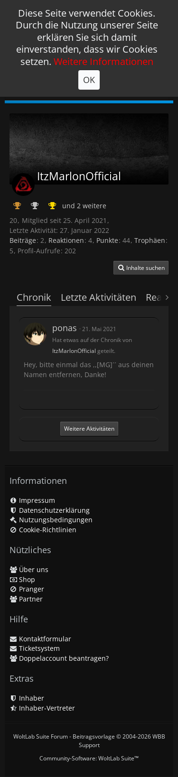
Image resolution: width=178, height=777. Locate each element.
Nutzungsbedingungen (51, 519)
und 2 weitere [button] (84, 205)
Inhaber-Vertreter (42, 707)
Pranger (26, 588)
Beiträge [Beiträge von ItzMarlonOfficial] (22, 240)
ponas (64, 327)
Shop (22, 579)
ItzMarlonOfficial (74, 351)
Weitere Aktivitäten (89, 429)
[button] (141, 268)
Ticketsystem (34, 648)
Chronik (34, 297)
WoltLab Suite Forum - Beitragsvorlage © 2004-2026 (89, 740)
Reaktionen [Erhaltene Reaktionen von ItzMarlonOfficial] (66, 240)
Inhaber (26, 698)
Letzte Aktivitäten (98, 297)
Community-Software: (89, 758)
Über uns (28, 569)
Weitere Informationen (103, 61)
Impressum (32, 500)
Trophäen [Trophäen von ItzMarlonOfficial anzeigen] (149, 240)
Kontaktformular (40, 638)
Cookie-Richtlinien (42, 529)
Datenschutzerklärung (49, 510)
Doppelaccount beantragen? (59, 658)
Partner (26, 598)
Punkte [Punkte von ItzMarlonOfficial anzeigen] (107, 240)
